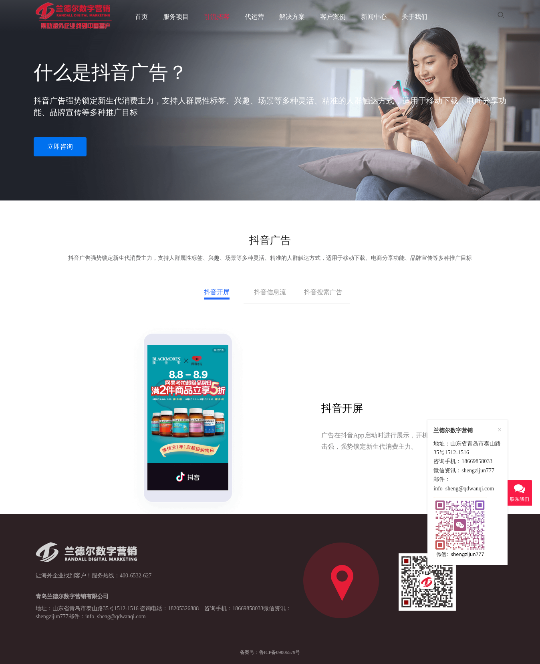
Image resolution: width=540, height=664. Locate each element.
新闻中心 (374, 16)
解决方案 (292, 16)
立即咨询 (60, 146)
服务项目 (176, 16)
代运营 (254, 16)
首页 (141, 16)
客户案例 (333, 16)
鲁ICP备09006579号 (279, 652)
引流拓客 (217, 16)
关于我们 (414, 16)
